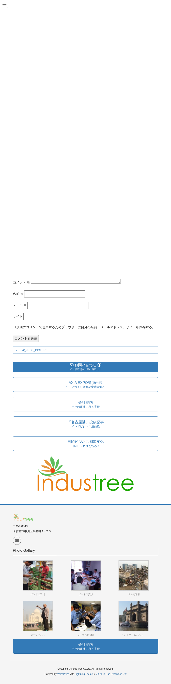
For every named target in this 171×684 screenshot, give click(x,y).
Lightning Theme (84, 674)
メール (20, 305)
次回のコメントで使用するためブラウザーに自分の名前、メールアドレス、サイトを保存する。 (85, 327)
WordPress (63, 674)
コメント (21, 282)
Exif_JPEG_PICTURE (33, 350)
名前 (18, 293)
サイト (18, 316)
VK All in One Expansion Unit (111, 674)
